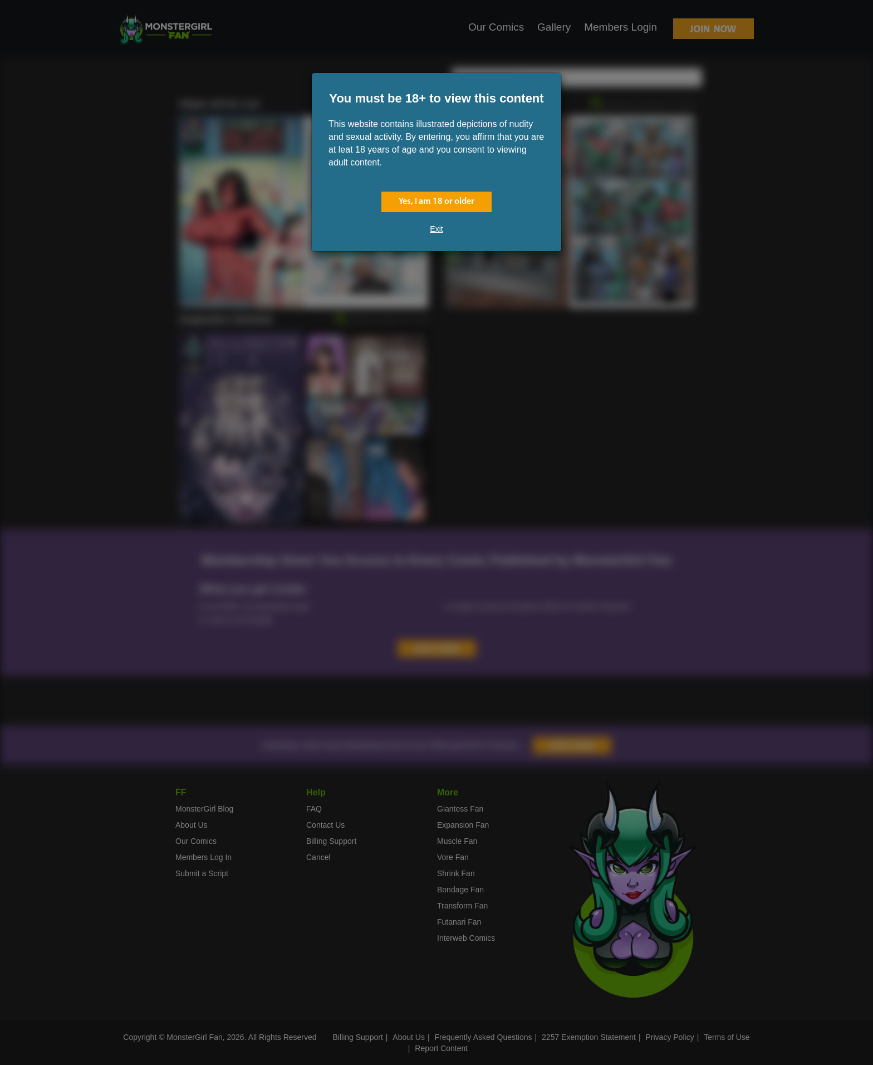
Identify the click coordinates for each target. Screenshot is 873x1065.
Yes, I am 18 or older (436, 201)
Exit (436, 228)
